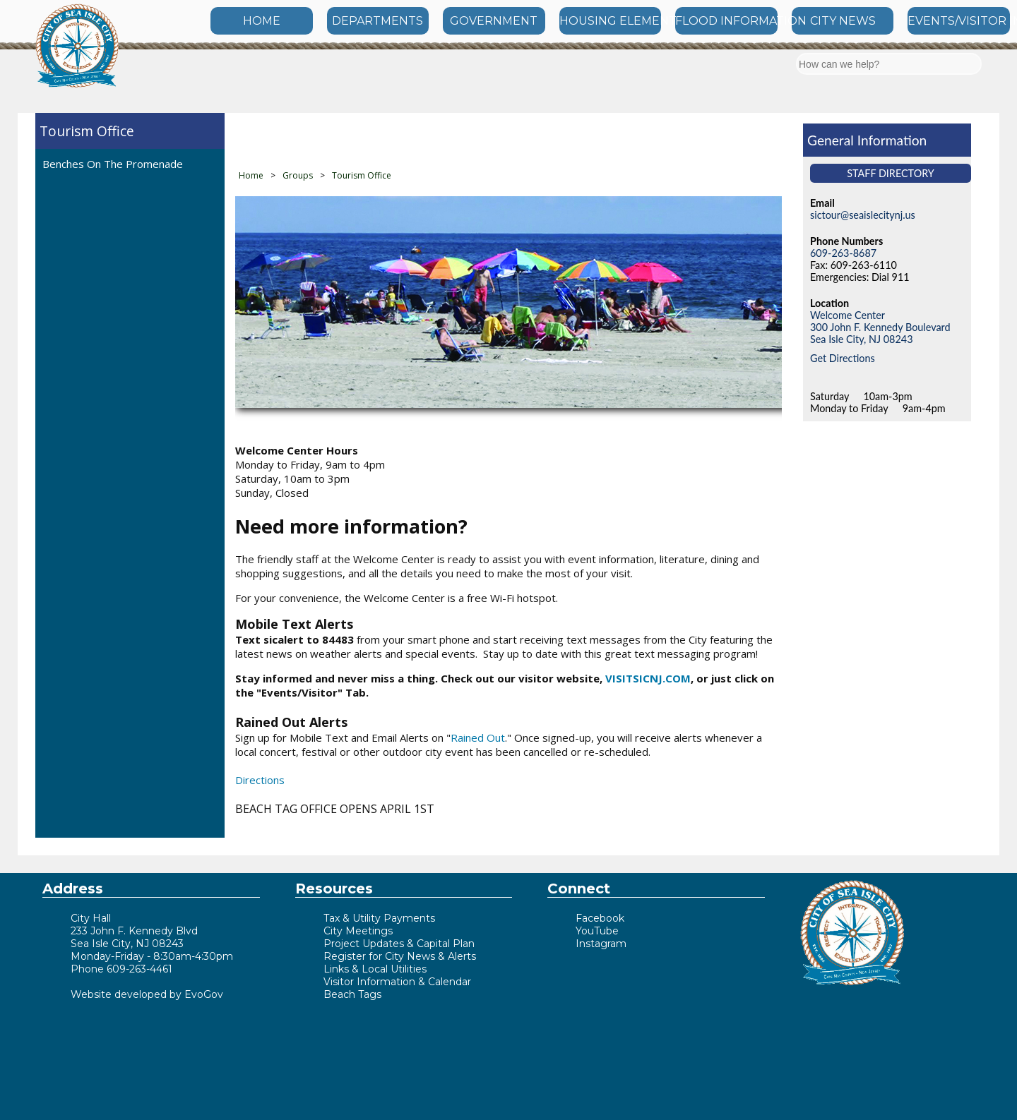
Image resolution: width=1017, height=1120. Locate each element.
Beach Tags (352, 994)
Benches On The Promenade (112, 164)
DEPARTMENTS (377, 21)
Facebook (600, 918)
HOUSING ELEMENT (610, 21)
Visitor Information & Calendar (397, 981)
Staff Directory (890, 173)
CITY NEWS (843, 21)
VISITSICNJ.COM (648, 678)
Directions (260, 780)
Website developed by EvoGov (147, 994)
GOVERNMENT (493, 21)
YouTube (597, 931)
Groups (297, 175)
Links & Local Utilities (375, 969)
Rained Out (478, 737)
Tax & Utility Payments (379, 918)
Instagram (601, 943)
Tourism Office (87, 130)
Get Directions (842, 358)
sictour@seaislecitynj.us (862, 215)
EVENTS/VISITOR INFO (959, 21)
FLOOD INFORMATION (726, 21)
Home (251, 175)
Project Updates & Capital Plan (399, 943)
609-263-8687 (843, 253)
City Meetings (358, 931)
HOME (261, 21)
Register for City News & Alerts (399, 956)
